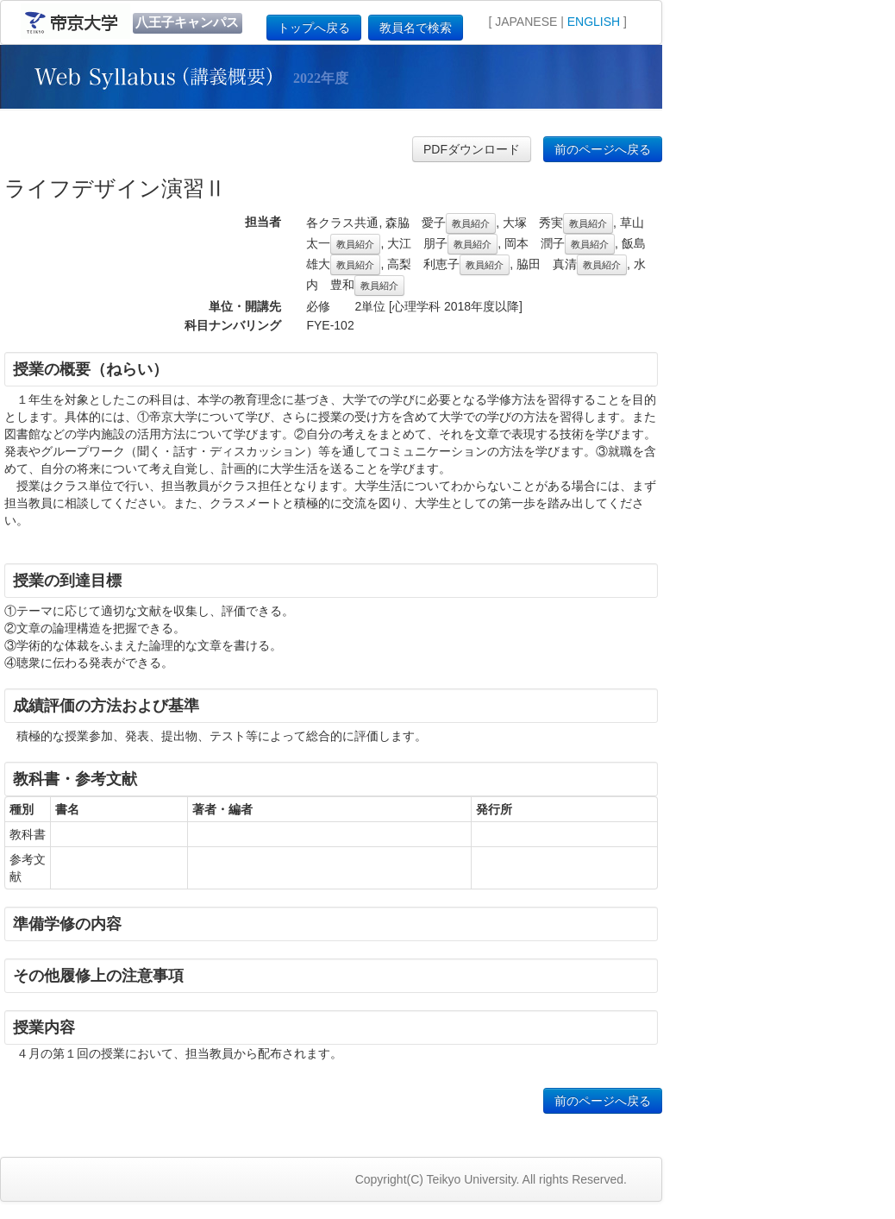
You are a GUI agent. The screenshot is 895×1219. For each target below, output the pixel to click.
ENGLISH (593, 21)
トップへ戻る (314, 28)
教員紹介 (471, 223)
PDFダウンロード (471, 149)
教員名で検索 (415, 28)
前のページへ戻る (602, 149)
